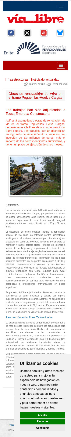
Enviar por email (57, 84)
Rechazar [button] (42, 421)
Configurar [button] (42, 427)
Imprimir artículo (34, 84)
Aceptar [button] (42, 415)
